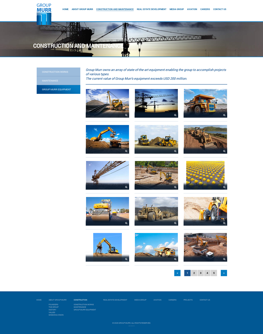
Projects (188, 300)
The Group (54, 307)
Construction (80, 300)
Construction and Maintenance (115, 9)
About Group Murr (82, 9)
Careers (205, 9)
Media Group (177, 9)
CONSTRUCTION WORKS (55, 71)
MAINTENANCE (50, 80)
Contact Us (219, 9)
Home (65, 9)
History (52, 310)
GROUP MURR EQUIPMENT (56, 89)
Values (52, 312)
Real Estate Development (151, 9)
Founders (53, 304)
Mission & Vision (56, 315)
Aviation (192, 9)
